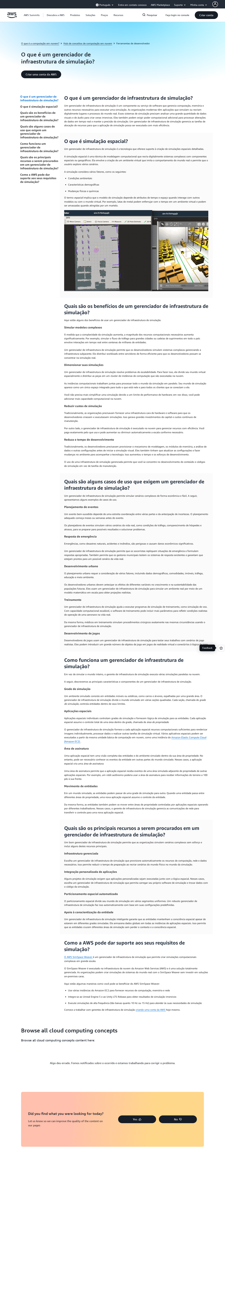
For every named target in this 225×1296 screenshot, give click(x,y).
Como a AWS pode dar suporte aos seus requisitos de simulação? (38, 178)
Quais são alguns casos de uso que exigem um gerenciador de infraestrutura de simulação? (39, 132)
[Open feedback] (221, 648)
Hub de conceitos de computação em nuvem (87, 43)
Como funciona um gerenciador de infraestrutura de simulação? (39, 147)
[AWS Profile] (215, 4)
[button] (55, 15)
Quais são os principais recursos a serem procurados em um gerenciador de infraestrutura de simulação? (39, 162)
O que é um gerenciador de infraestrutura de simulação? (39, 98)
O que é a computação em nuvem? (40, 43)
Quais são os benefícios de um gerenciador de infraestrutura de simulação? (39, 116)
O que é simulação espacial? (39, 106)
